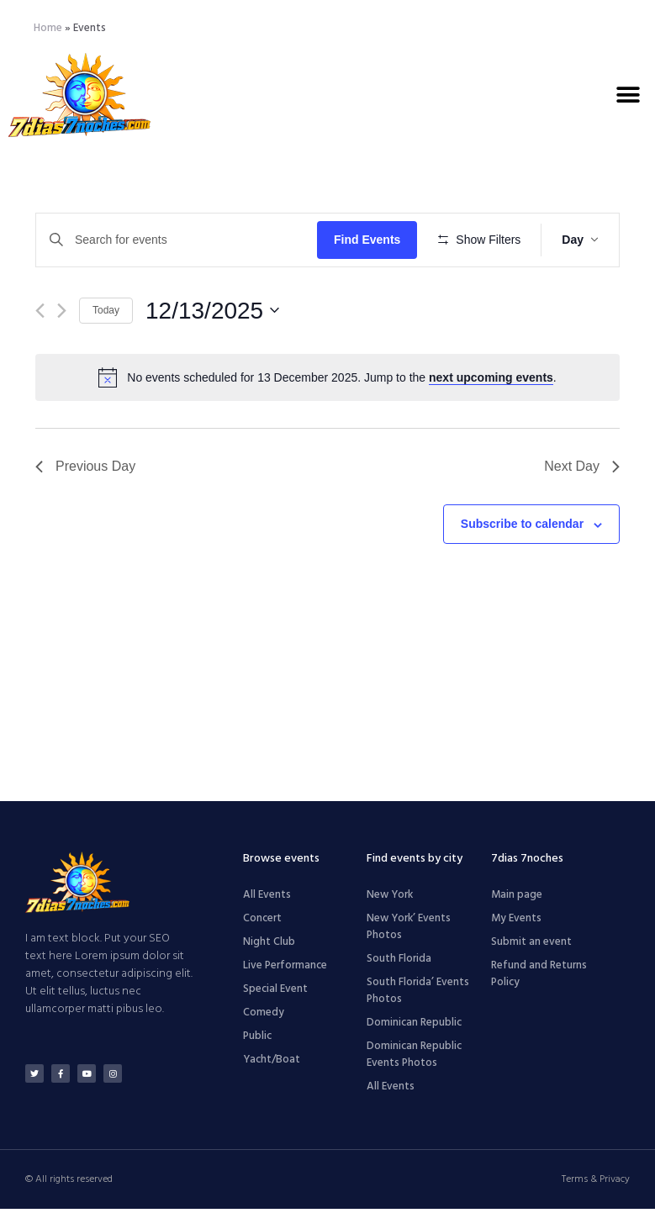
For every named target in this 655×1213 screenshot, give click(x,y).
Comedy (263, 1017)
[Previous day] (40, 359)
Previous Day (85, 516)
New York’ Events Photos (409, 931)
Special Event (275, 993)
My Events (516, 922)
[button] (628, 94)
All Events (267, 899)
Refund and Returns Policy (539, 978)
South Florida (399, 963)
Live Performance (285, 969)
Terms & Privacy (596, 1183)
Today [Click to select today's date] (105, 360)
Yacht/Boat (271, 1064)
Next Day (582, 516)
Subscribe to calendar (522, 573)
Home (48, 28)
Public (257, 1040)
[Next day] (61, 359)
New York (390, 899)
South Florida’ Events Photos (418, 995)
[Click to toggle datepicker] (212, 360)
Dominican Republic (414, 1027)
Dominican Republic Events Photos (414, 1059)
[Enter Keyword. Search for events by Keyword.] (179, 240)
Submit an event (531, 946)
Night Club (269, 946)
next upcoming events (491, 427)
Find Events (372, 239)
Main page (516, 899)
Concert (262, 922)
